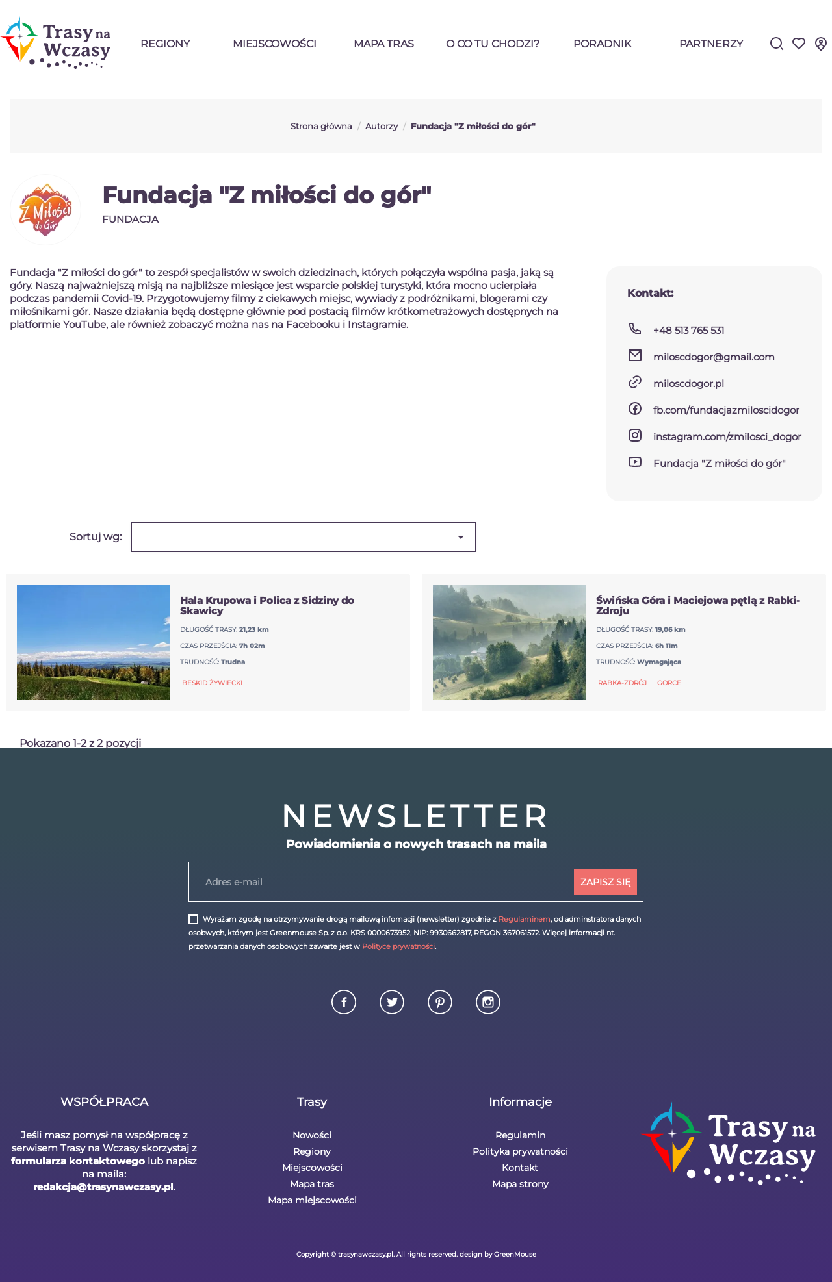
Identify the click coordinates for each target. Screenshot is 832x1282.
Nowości (312, 1135)
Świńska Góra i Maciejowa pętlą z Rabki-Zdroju (698, 606)
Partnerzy (711, 44)
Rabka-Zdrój (622, 683)
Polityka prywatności (520, 1151)
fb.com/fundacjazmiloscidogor (726, 410)
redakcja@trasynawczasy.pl (103, 1187)
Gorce (669, 683)
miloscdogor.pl (688, 383)
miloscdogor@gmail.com (714, 357)
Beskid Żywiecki (212, 683)
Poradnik (602, 44)
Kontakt (520, 1168)
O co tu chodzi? (493, 44)
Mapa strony (520, 1184)
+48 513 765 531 (688, 330)
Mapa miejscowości (312, 1200)
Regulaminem (525, 919)
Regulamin (520, 1135)
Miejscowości (275, 44)
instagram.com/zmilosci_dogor (727, 437)
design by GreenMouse (498, 1254)
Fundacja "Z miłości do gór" (719, 463)
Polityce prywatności (398, 946)
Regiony (165, 44)
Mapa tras (384, 44)
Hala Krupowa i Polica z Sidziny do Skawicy (267, 606)
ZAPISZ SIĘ (605, 882)
